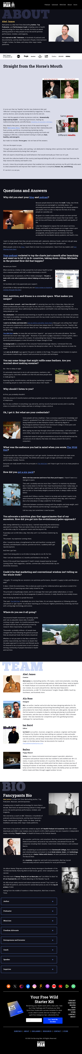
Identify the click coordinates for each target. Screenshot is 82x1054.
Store (75, 5)
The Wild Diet (8, 334)
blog (31, 197)
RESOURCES (47, 1036)
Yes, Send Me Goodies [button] (53, 1025)
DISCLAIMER (36, 1036)
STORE (73, 1016)
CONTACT (72, 1019)
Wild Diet (63, 5)
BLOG (73, 1012)
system (29, 164)
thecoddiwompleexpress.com (33, 746)
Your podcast (10, 256)
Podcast (47, 5)
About (70, 5)
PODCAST (72, 1005)
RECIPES (73, 1010)
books (20, 149)
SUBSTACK (72, 1007)
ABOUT (73, 1021)
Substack (55, 5)
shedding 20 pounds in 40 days (41, 122)
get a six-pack (25, 473)
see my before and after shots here (40, 324)
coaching (30, 149)
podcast (15, 149)
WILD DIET (72, 1014)
